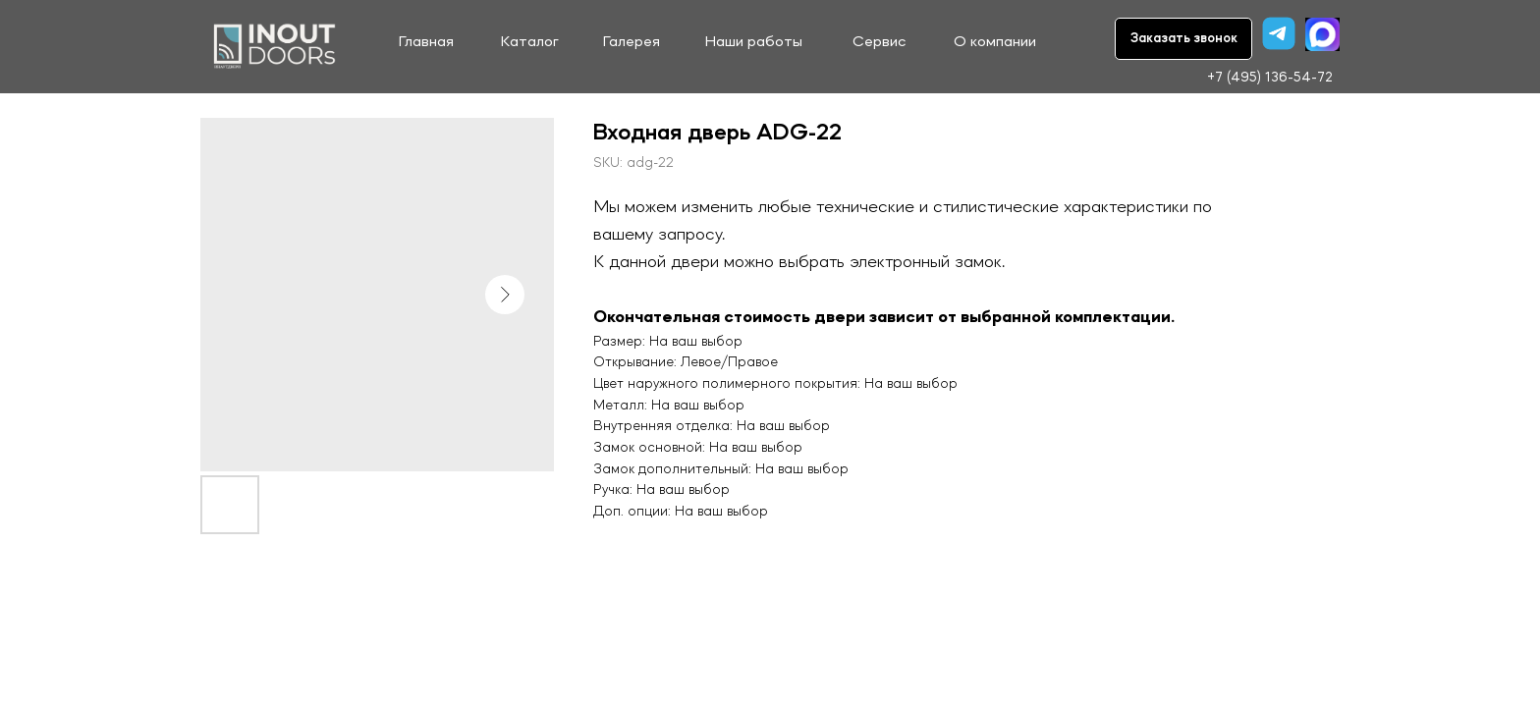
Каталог (530, 42)
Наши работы (753, 42)
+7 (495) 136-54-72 (1270, 77)
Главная (426, 42)
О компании (995, 42)
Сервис (879, 42)
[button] (1183, 39)
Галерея (631, 42)
